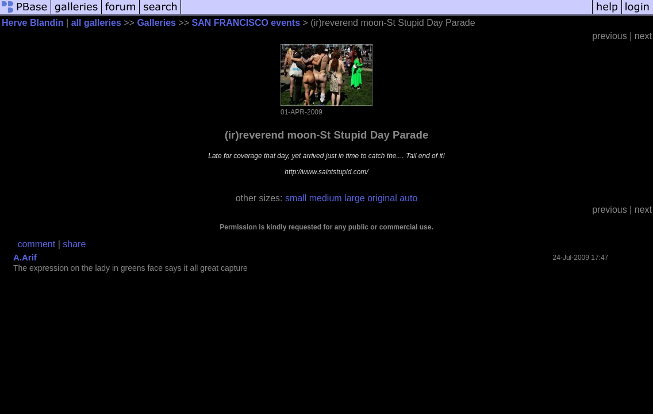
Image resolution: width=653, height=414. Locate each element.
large (354, 198)
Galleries (156, 23)
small (295, 198)
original (382, 198)
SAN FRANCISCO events (246, 23)
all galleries (96, 23)
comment (36, 244)
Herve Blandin (33, 23)
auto (408, 198)
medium (325, 198)
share (74, 244)
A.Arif (25, 257)
